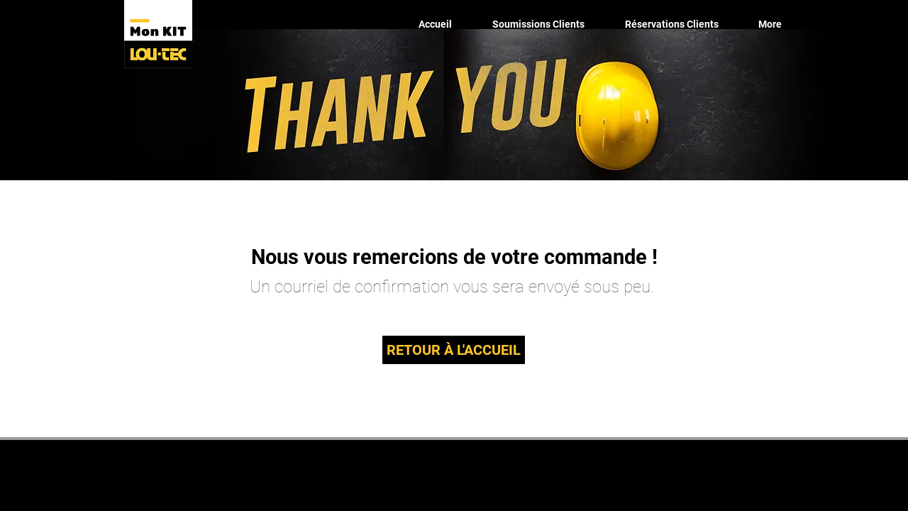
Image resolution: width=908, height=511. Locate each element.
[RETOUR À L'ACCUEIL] (453, 350)
